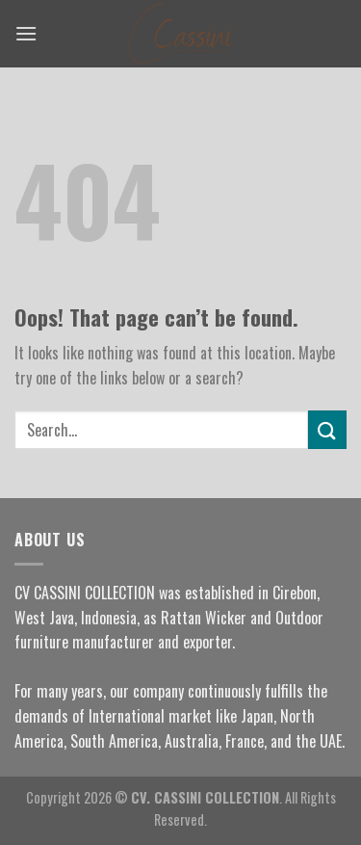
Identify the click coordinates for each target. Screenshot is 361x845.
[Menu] (26, 33)
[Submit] (327, 429)
